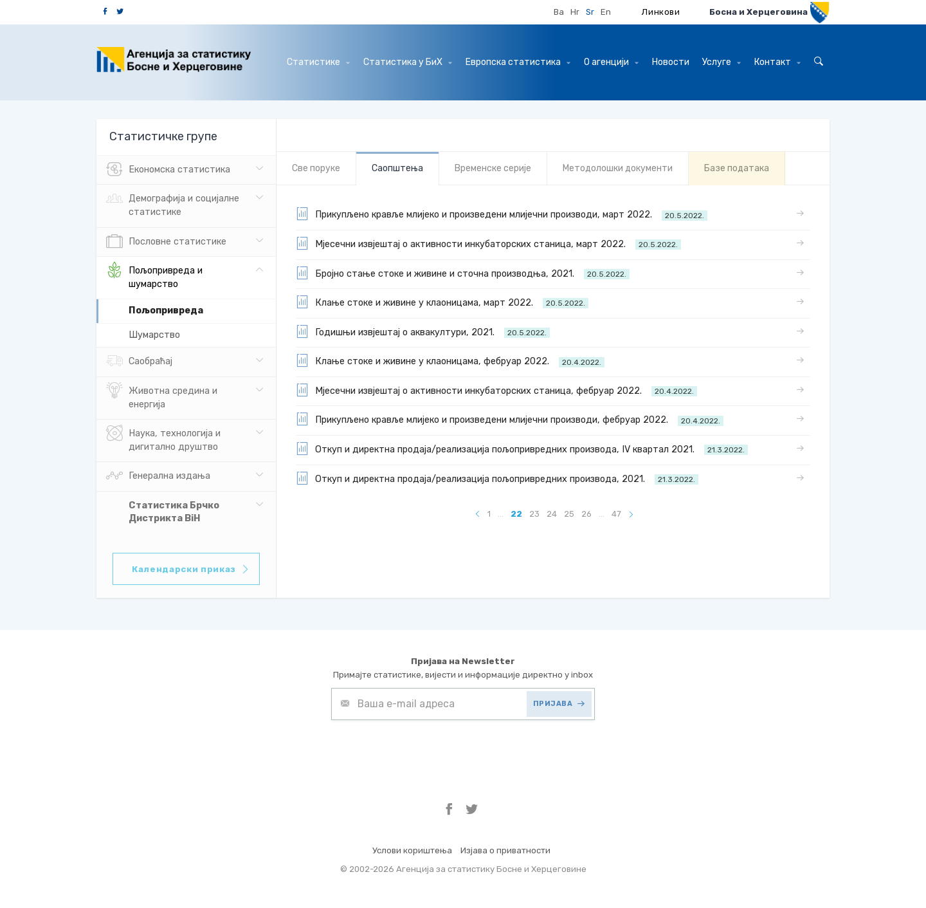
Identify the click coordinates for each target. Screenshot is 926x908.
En (606, 12)
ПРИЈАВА (559, 704)
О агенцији (611, 62)
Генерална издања (158, 476)
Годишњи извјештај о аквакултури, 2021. (423, 331)
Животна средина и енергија (161, 396)
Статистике (318, 62)
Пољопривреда (166, 310)
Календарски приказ (191, 569)
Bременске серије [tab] (493, 168)
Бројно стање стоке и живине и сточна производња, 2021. (463, 272)
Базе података (736, 168)
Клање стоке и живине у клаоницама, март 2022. (442, 301)
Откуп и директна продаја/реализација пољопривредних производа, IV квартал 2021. (522, 448)
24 (552, 514)
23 (534, 514)
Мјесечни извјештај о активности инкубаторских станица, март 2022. (488, 243)
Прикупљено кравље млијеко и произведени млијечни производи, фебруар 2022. (509, 418)
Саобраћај (139, 361)
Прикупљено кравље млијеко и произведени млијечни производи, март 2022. (501, 213)
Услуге (721, 62)
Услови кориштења (412, 850)
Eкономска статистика (168, 170)
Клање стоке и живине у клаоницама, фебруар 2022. (450, 360)
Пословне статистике (166, 242)
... (501, 514)
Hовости (670, 62)
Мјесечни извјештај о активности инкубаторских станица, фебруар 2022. (496, 390)
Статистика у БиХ (407, 62)
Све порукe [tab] (316, 168)
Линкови (661, 12)
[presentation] (429, 752)
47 (616, 514)
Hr (574, 12)
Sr (590, 12)
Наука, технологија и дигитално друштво (163, 438)
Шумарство (154, 334)
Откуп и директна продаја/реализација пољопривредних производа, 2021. (497, 478)
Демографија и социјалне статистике (172, 204)
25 (569, 514)
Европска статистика (518, 62)
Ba (559, 12)
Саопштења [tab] (397, 168)
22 (516, 514)
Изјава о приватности (505, 850)
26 (586, 514)
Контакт (777, 62)
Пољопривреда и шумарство (154, 276)
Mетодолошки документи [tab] (618, 168)
